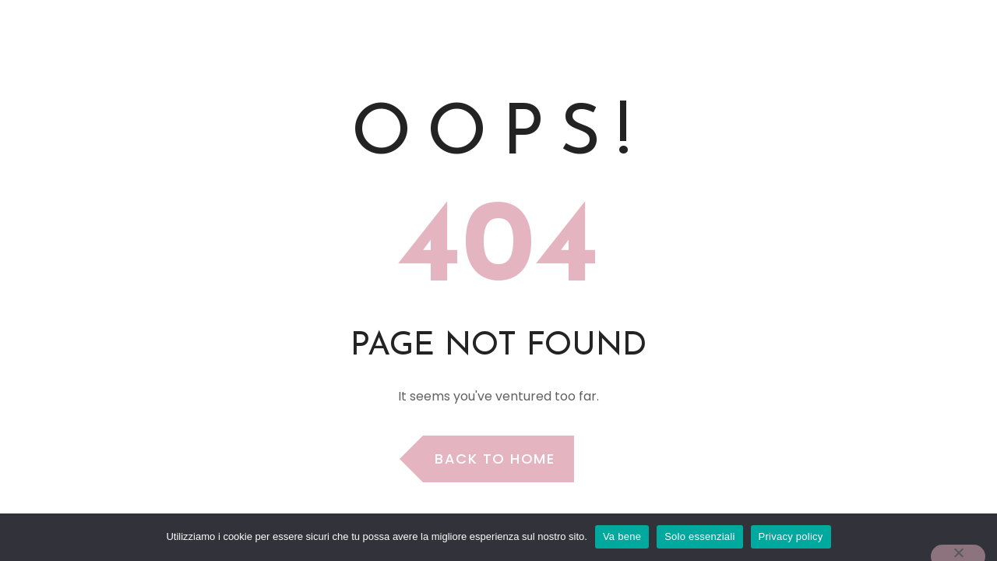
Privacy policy (791, 536)
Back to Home (495, 458)
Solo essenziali (699, 536)
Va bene (622, 536)
